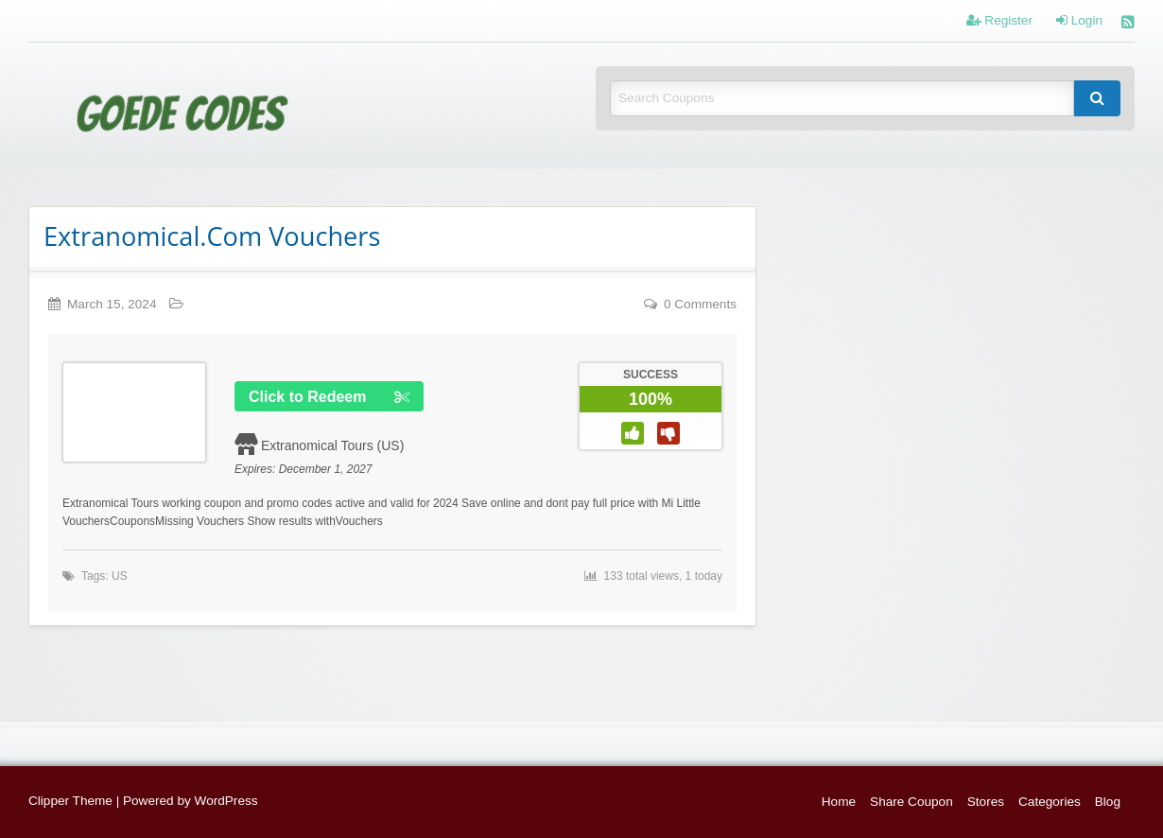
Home (839, 801)
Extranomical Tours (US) (332, 445)
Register (999, 20)
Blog (1107, 801)
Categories (1049, 801)
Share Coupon (911, 801)
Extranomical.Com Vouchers (211, 235)
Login (1079, 20)
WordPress (226, 801)
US (120, 576)
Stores (985, 801)
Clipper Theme (70, 801)
